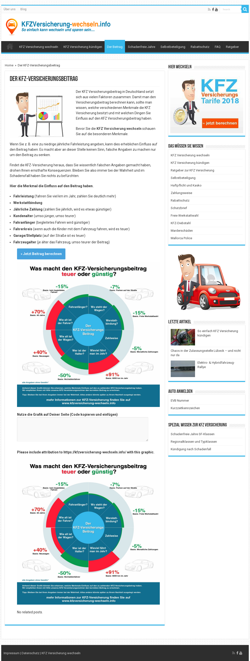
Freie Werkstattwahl (184, 215)
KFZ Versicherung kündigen (82, 47)
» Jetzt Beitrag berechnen (41, 254)
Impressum (11, 653)
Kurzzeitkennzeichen (185, 408)
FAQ (218, 47)
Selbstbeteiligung (173, 47)
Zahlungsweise (181, 193)
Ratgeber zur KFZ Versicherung (192, 170)
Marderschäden (182, 230)
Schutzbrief (179, 208)
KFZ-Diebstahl (181, 223)
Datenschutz (30, 653)
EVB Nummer (180, 400)
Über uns (10, 9)
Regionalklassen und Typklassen (194, 441)
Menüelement (10, 46)
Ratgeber (232, 47)
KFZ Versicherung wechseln (38, 47)
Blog (23, 9)
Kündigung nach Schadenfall (191, 449)
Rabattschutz (200, 47)
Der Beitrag (115, 47)
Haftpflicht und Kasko (186, 185)
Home (9, 65)
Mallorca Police (181, 238)
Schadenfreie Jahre (141, 47)
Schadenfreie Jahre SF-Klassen (192, 434)
